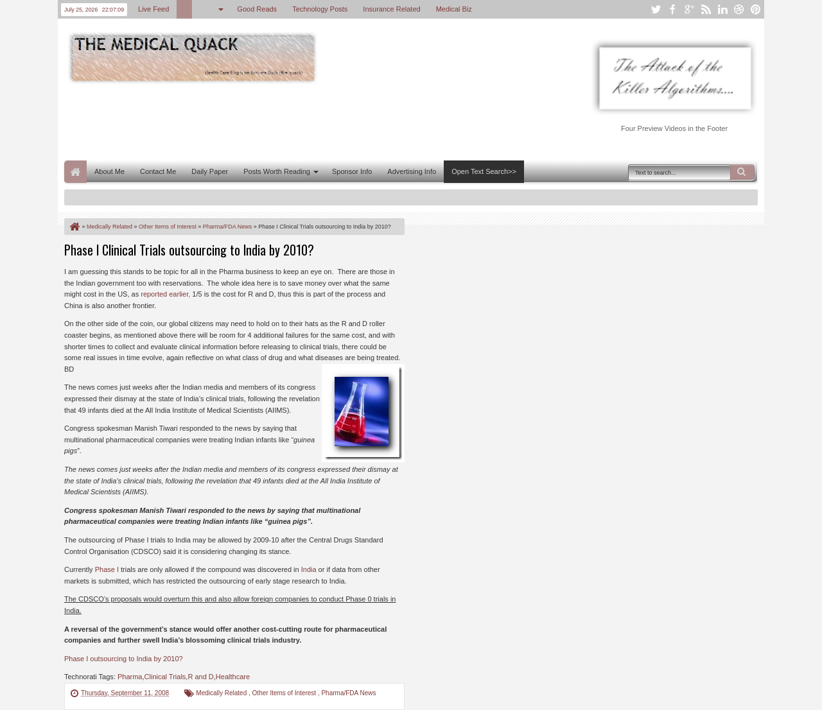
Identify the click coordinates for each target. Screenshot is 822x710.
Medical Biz (454, 9)
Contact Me (158, 171)
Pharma (130, 676)
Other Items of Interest (285, 693)
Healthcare (233, 676)
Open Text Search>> (483, 171)
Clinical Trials (165, 676)
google (689, 9)
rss (705, 9)
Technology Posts (319, 9)
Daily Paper (209, 171)
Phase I (107, 569)
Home (75, 171)
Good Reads (257, 9)
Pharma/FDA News (348, 693)
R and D (200, 676)
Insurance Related (391, 9)
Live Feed (153, 9)
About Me (109, 171)
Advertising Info (411, 171)
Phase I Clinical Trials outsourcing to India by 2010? (189, 249)
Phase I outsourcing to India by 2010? (123, 658)
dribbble (739, 9)
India (309, 569)
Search (742, 172)
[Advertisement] (298, 121)
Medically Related (222, 693)
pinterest (756, 9)
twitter (655, 9)
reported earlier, (165, 294)
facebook (672, 9)
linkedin (722, 9)
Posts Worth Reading (276, 171)
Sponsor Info (352, 171)
